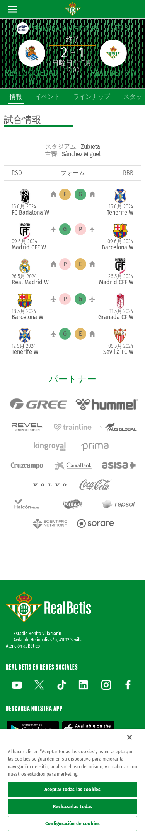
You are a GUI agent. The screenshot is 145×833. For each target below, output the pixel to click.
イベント (47, 96)
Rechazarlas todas (72, 806)
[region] (72, 781)
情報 (16, 96)
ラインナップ (91, 96)
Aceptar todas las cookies (72, 789)
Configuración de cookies (72, 823)
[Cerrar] (129, 737)
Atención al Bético (23, 646)
